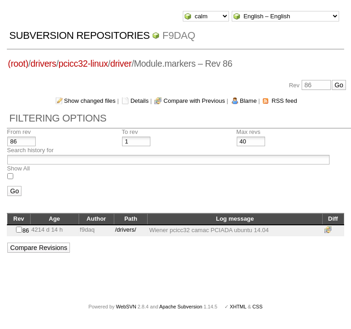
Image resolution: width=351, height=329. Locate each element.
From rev (19, 131)
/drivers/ (125, 229)
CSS (257, 306)
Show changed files (90, 100)
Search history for (30, 150)
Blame (248, 100)
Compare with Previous (194, 100)
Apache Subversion (181, 306)
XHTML (238, 306)
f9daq (178, 35)
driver (121, 63)
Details (139, 100)
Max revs (248, 131)
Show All (18, 168)
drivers (43, 63)
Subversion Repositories (79, 35)
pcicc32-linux (83, 63)
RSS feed (284, 100)
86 (25, 230)
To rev (130, 131)
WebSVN (126, 306)
